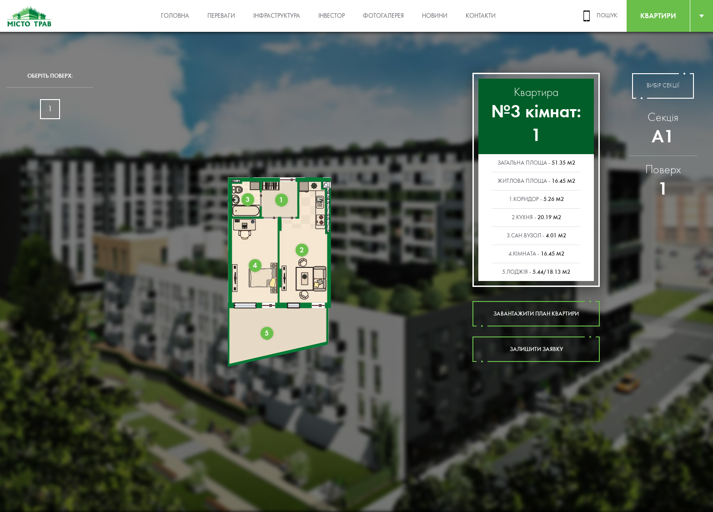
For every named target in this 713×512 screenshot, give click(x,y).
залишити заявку (536, 349)
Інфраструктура (276, 16)
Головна (175, 16)
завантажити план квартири (536, 314)
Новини (434, 16)
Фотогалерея (383, 16)
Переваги (221, 16)
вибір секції (663, 86)
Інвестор (331, 16)
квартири (658, 15)
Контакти (481, 16)
